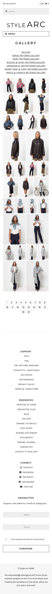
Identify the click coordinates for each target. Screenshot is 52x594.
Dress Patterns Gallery (26, 55)
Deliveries (26, 375)
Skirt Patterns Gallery (26, 59)
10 (7, 307)
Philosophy (26, 437)
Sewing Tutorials (26, 423)
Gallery (26, 52)
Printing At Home (26, 405)
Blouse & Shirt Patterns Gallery (26, 62)
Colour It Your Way (26, 452)
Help (26, 356)
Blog (26, 414)
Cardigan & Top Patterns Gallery (26, 66)
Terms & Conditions (26, 389)
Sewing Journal (26, 442)
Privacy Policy (26, 384)
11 (12, 307)
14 (29, 307)
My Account (9, 4)
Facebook (28, 472)
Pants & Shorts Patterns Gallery (25, 72)
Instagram (28, 482)
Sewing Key (26, 447)
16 (39, 307)
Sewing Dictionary (26, 433)
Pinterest (28, 477)
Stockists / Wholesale (26, 370)
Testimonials (26, 379)
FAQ (27, 361)
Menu (11, 33)
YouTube (28, 487)
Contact (28, 467)
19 (29, 312)
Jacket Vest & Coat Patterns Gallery (26, 69)
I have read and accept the (27, 539)
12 (18, 307)
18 (23, 312)
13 (23, 307)
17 (45, 307)
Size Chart (26, 428)
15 (34, 307)
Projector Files (26, 409)
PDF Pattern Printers (26, 365)
